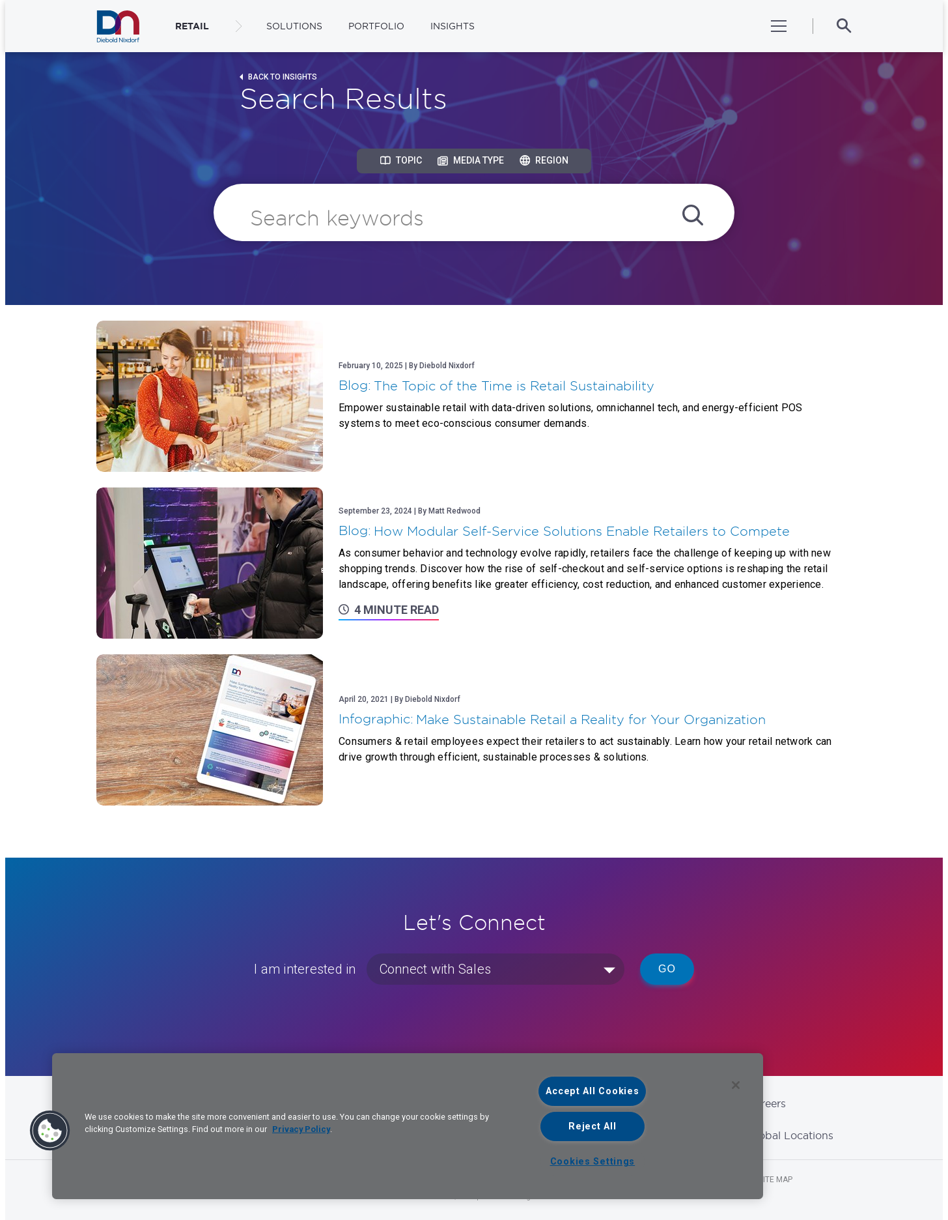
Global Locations (790, 1135)
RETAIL (192, 26)
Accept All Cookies (592, 1091)
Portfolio (376, 26)
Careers (766, 1103)
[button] (50, 1131)
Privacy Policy (301, 1129)
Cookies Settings (592, 1161)
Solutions (294, 26)
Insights (452, 26)
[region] (407, 1126)
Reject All (592, 1126)
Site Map (775, 1179)
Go (667, 968)
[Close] (735, 1085)
